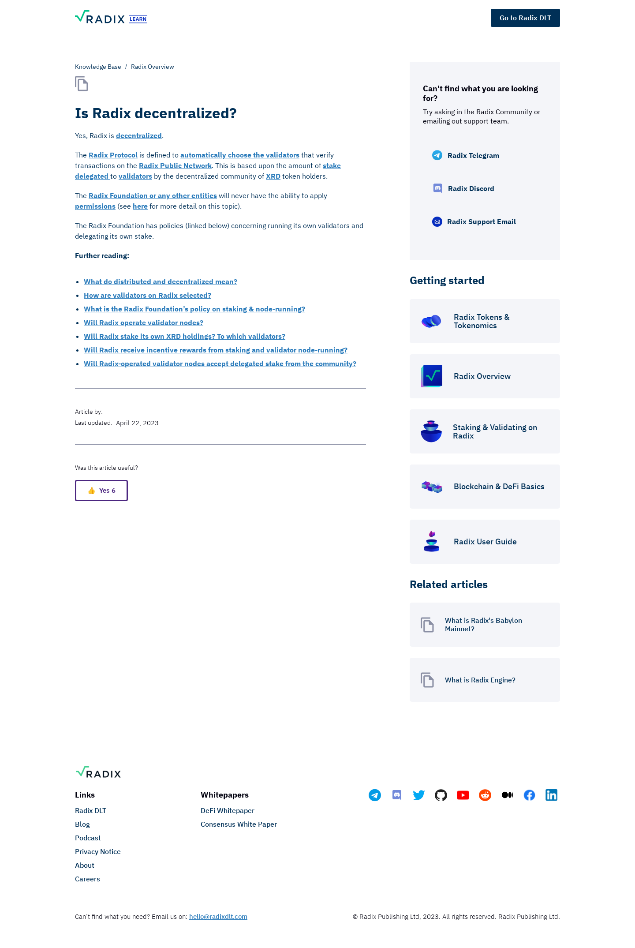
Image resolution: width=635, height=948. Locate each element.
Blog (82, 824)
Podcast (88, 837)
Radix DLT (90, 810)
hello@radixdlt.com (218, 916)
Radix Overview (152, 67)
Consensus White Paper (239, 824)
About (84, 865)
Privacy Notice (98, 851)
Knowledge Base (98, 67)
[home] (123, 17)
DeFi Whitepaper (227, 810)
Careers (87, 878)
